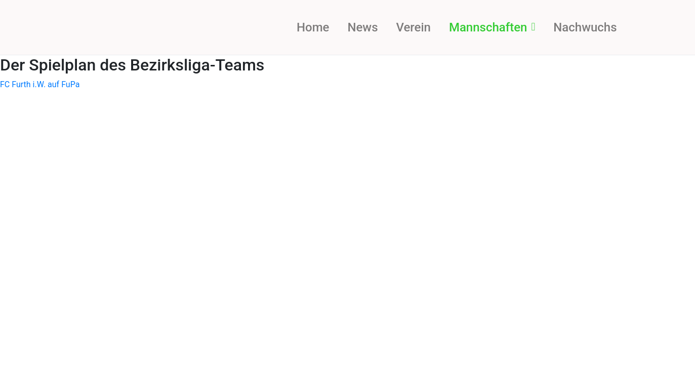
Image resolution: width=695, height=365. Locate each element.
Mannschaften (492, 27)
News (362, 27)
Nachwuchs (585, 27)
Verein (413, 27)
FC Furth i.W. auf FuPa (39, 84)
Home (313, 27)
